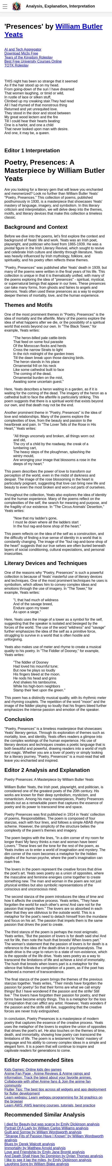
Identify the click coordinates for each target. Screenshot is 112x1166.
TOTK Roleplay (16, 65)
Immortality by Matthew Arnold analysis (35, 1148)
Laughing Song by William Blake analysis (36, 1164)
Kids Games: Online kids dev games (33, 1069)
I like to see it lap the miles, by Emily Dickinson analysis (47, 1160)
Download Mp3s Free (21, 53)
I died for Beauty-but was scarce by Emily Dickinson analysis (52, 1124)
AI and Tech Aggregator (22, 49)
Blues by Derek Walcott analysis (29, 1144)
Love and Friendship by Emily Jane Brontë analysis (44, 1152)
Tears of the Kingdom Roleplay (28, 57)
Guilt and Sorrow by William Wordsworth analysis (42, 1132)
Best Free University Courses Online (33, 61)
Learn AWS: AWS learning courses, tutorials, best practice (49, 1105)
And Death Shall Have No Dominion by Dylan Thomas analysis (53, 1156)
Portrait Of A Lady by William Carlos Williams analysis (46, 1128)
